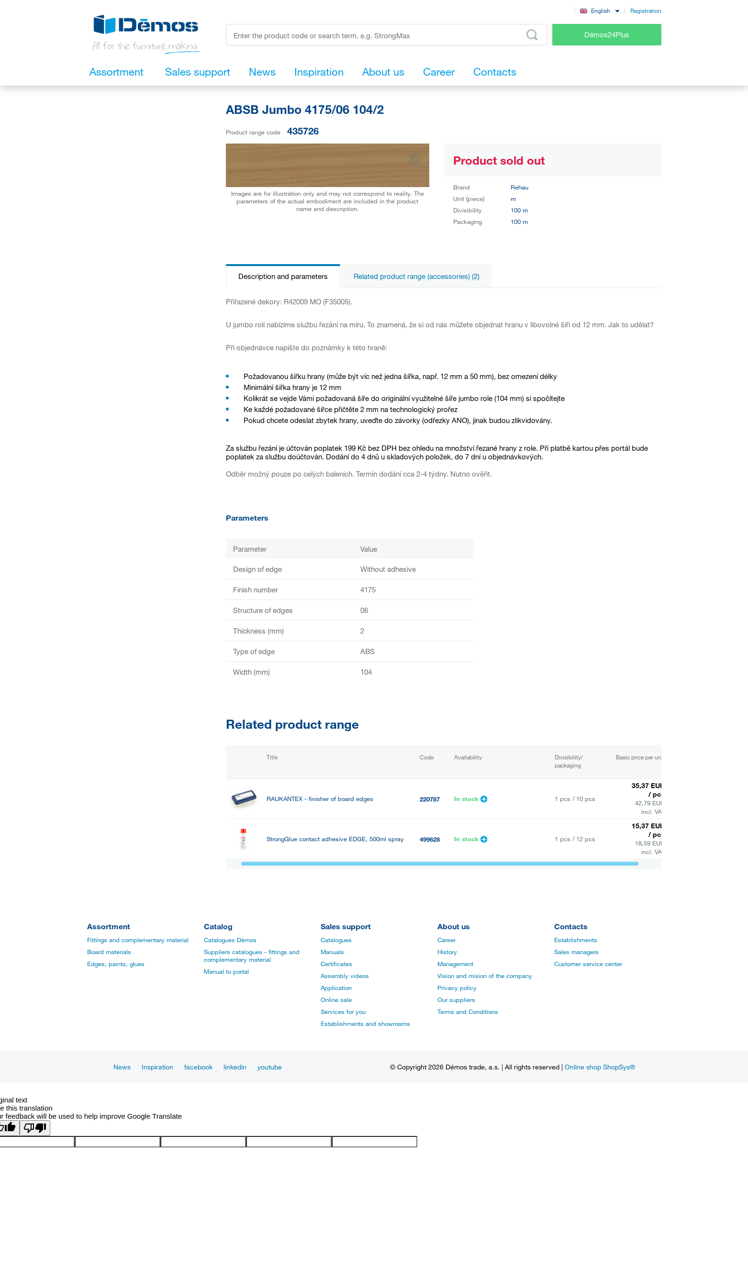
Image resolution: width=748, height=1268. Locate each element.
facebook (198, 1067)
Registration (645, 10)
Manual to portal (226, 971)
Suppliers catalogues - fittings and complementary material (252, 955)
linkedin (234, 1067)
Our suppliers (456, 999)
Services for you (343, 1011)
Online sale (336, 999)
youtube (269, 1067)
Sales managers (576, 952)
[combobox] (600, 10)
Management (455, 964)
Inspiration (157, 1067)
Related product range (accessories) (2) (417, 276)
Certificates (336, 964)
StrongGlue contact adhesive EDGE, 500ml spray (335, 839)
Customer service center (588, 964)
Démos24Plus (606, 34)
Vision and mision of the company (484, 975)
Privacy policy (457, 987)
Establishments (575, 940)
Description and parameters (283, 276)
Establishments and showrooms (365, 1023)
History (447, 952)
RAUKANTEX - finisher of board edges (320, 798)
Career (446, 940)
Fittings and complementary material (138, 940)
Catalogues (336, 940)
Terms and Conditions (467, 1011)
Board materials (109, 952)
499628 (430, 839)
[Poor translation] (35, 1128)
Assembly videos (345, 975)
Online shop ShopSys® (600, 1067)
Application (336, 987)
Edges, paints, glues (116, 964)
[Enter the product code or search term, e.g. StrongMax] (386, 34)
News (122, 1067)
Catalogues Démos (230, 940)
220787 (430, 799)
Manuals (332, 952)
